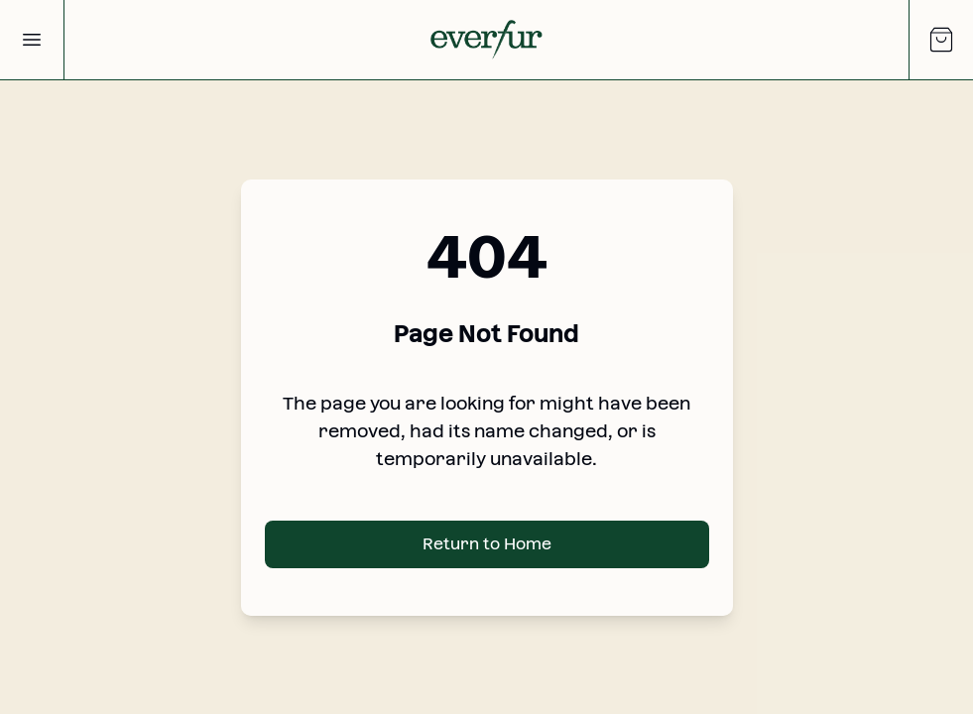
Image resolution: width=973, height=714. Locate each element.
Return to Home (487, 544)
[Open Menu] (31, 39)
